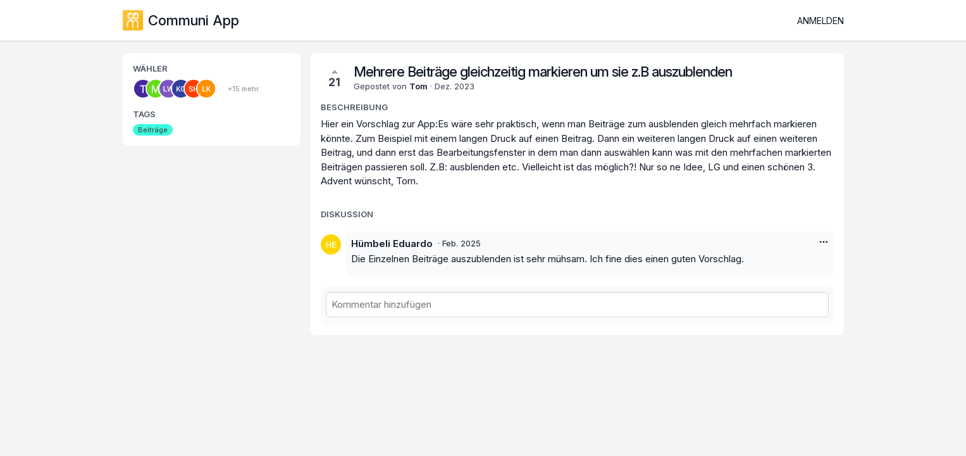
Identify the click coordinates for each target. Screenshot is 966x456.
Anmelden (820, 20)
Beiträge (153, 129)
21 (334, 77)
